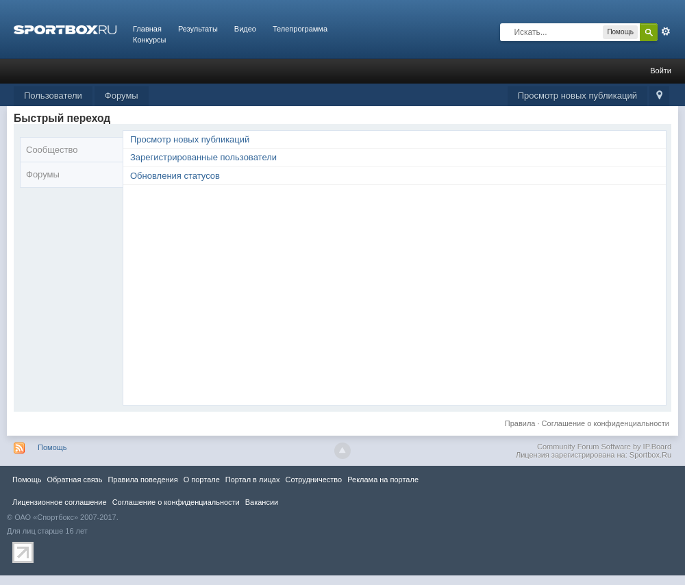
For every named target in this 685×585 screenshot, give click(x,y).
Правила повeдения (142, 479)
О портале (202, 479)
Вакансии (261, 502)
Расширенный (665, 31)
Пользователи (53, 95)
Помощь (52, 447)
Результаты (198, 29)
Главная (147, 29)
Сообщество (52, 150)
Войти (660, 70)
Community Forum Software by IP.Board (604, 447)
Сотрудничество (313, 479)
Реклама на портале (383, 479)
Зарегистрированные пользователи (203, 157)
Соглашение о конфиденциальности (605, 423)
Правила (520, 423)
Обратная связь (74, 479)
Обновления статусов (175, 176)
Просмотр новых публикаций (577, 95)
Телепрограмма (300, 29)
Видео (245, 29)
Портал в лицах (252, 479)
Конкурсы (149, 40)
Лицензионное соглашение (59, 502)
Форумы (121, 95)
